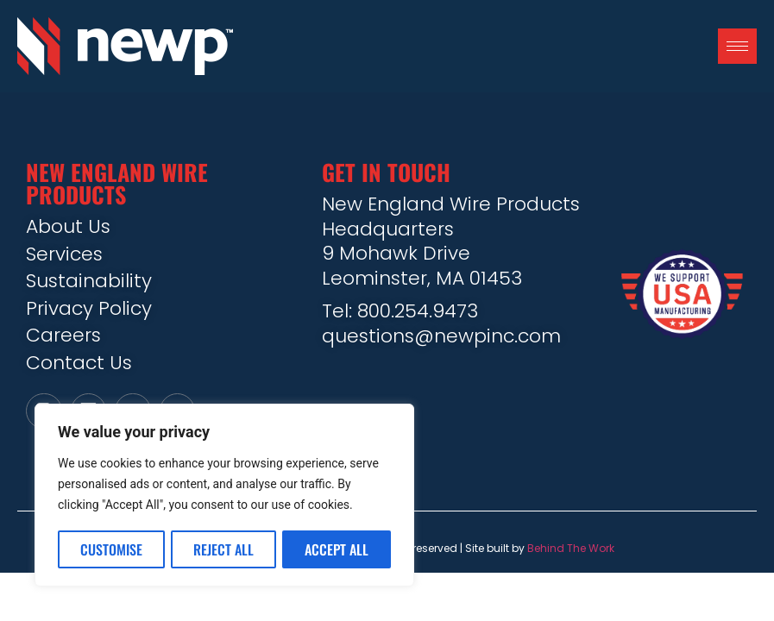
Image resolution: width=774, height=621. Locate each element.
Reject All (223, 549)
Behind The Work (570, 550)
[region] (224, 495)
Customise (111, 549)
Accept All (336, 549)
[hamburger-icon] (737, 46)
